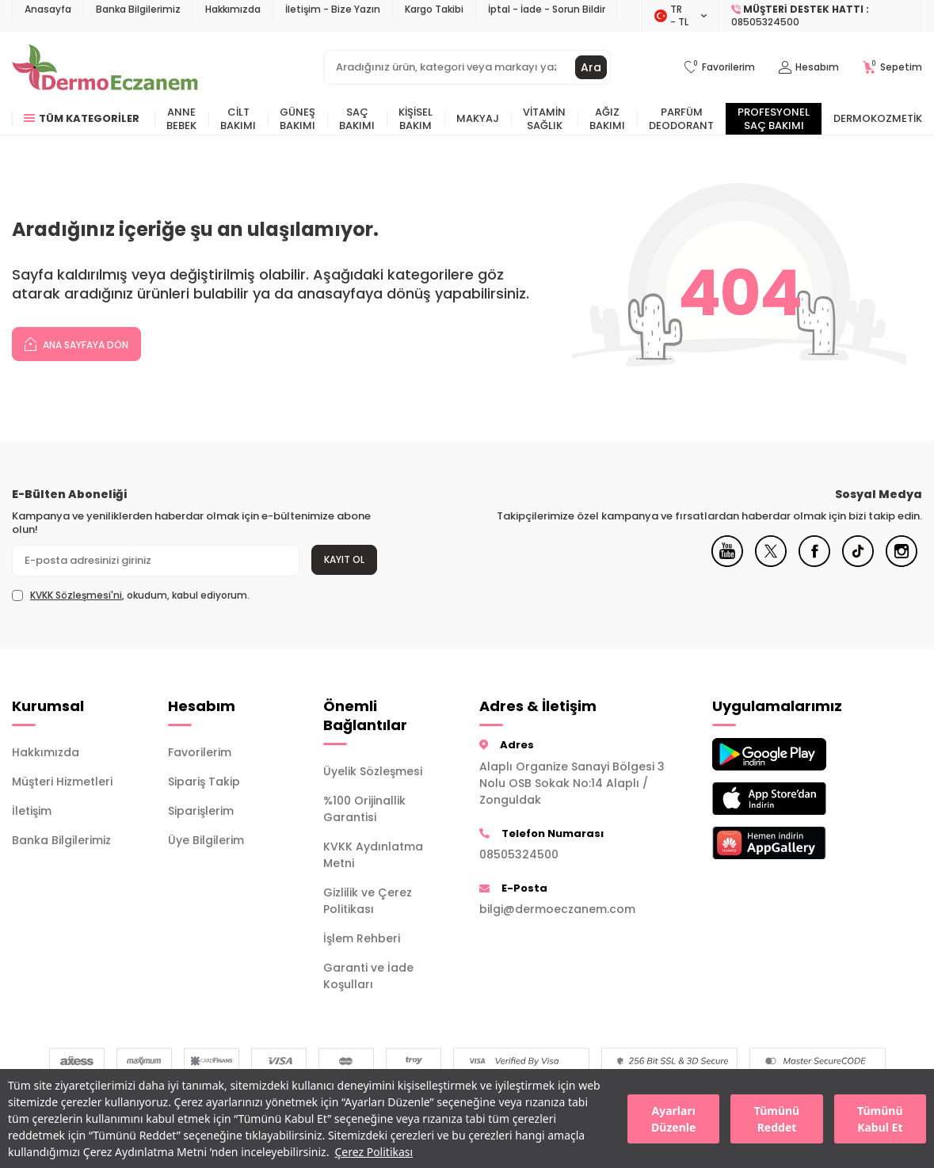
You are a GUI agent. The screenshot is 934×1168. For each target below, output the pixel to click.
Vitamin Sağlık (544, 119)
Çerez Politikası (373, 1151)
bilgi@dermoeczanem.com (557, 909)
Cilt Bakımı (238, 119)
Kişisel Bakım (415, 119)
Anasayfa (48, 9)
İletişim (31, 811)
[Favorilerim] (719, 67)
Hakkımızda (233, 9)
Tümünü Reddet (776, 1119)
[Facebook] (814, 563)
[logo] (105, 67)
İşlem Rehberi (361, 938)
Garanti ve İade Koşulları (368, 976)
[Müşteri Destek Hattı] (820, 16)
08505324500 (518, 854)
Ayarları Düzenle (673, 1119)
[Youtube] (727, 563)
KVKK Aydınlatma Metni (373, 855)
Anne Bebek (181, 119)
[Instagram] (901, 563)
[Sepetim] (892, 67)
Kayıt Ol (344, 559)
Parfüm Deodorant (681, 119)
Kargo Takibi (434, 9)
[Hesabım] (809, 67)
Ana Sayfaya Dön (76, 343)
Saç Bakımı (357, 119)
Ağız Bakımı (607, 119)
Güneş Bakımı (297, 119)
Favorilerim (199, 752)
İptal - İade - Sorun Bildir (546, 9)
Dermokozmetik (877, 118)
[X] (771, 563)
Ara (591, 67)
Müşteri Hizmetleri (62, 781)
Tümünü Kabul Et (879, 1119)
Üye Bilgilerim (206, 840)
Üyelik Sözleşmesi (372, 771)
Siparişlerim (201, 811)
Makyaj (477, 118)
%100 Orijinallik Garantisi (364, 809)
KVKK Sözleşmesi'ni (76, 595)
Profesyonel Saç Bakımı (774, 119)
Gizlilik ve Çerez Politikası (367, 901)
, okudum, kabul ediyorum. (131, 595)
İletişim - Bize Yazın (332, 9)
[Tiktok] (858, 563)
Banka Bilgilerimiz (138, 9)
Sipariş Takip (204, 781)
